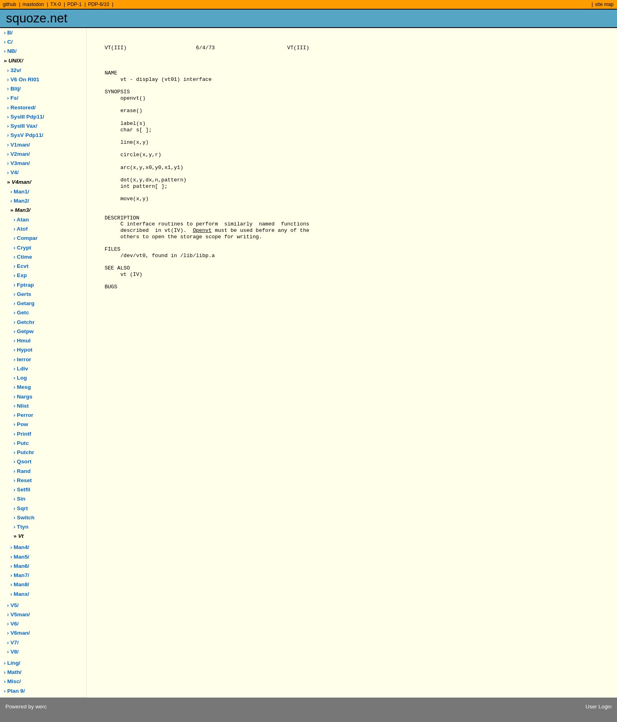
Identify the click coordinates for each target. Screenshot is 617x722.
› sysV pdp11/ (25, 135)
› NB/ (10, 51)
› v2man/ (18, 154)
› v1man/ (18, 145)
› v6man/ (18, 633)
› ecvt (21, 266)
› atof (21, 229)
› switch (24, 518)
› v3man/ (18, 163)
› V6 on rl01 (23, 79)
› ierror (22, 359)
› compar (26, 238)
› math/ (13, 672)
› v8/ (13, 652)
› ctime (23, 257)
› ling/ (12, 663)
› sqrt (21, 508)
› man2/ (19, 201)
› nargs (23, 397)
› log (20, 378)
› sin (20, 499)
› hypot (23, 350)
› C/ (8, 42)
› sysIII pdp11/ (25, 117)
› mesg (22, 387)
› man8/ (19, 584)
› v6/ (13, 624)
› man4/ (19, 547)
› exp (20, 275)
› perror (23, 415)
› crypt (22, 248)
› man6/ (19, 566)
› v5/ (13, 605)
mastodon (33, 4)
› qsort (23, 462)
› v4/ (13, 172)
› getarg (24, 303)
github (9, 4)
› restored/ (21, 108)
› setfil (22, 490)
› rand (22, 471)
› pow (21, 424)
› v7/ (13, 643)
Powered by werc (25, 707)
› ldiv (21, 369)
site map (604, 4)
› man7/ (19, 575)
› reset (23, 480)
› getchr (24, 322)
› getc (21, 313)
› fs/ (12, 98)
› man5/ (19, 557)
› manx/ (19, 594)
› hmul (22, 341)
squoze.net (36, 18)
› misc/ (12, 681)
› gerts (22, 294)
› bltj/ (14, 89)
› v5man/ (18, 614)
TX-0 (55, 4)
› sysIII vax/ (22, 126)
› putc (21, 443)
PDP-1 (74, 4)
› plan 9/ (14, 691)
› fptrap (24, 285)
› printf (22, 434)
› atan (21, 220)
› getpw (24, 331)
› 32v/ (14, 70)
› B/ (8, 33)
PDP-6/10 (98, 4)
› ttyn (21, 527)
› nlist (21, 406)
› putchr (24, 452)
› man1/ (19, 192)
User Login (599, 707)
